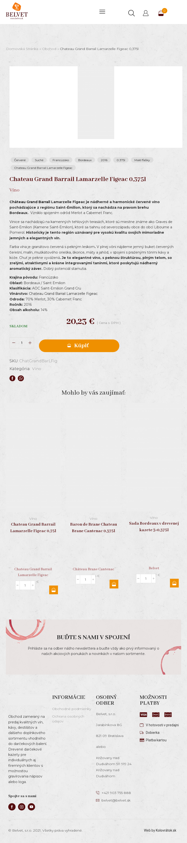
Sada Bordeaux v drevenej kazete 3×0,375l (154, 526)
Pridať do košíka (79, 345)
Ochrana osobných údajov (68, 718)
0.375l (121, 160)
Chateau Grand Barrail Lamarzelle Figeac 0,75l (33, 528)
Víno (37, 368)
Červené (20, 160)
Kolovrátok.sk (166, 830)
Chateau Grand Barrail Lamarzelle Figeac (43, 168)
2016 (104, 160)
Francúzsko (61, 160)
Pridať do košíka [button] (53, 590)
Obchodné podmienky (71, 709)
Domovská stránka (22, 49)
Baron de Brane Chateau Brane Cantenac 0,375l (93, 528)
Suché (39, 160)
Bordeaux (85, 160)
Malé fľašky (142, 160)
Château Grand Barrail (29, 202)
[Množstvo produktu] (21, 343)
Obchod (49, 49)
